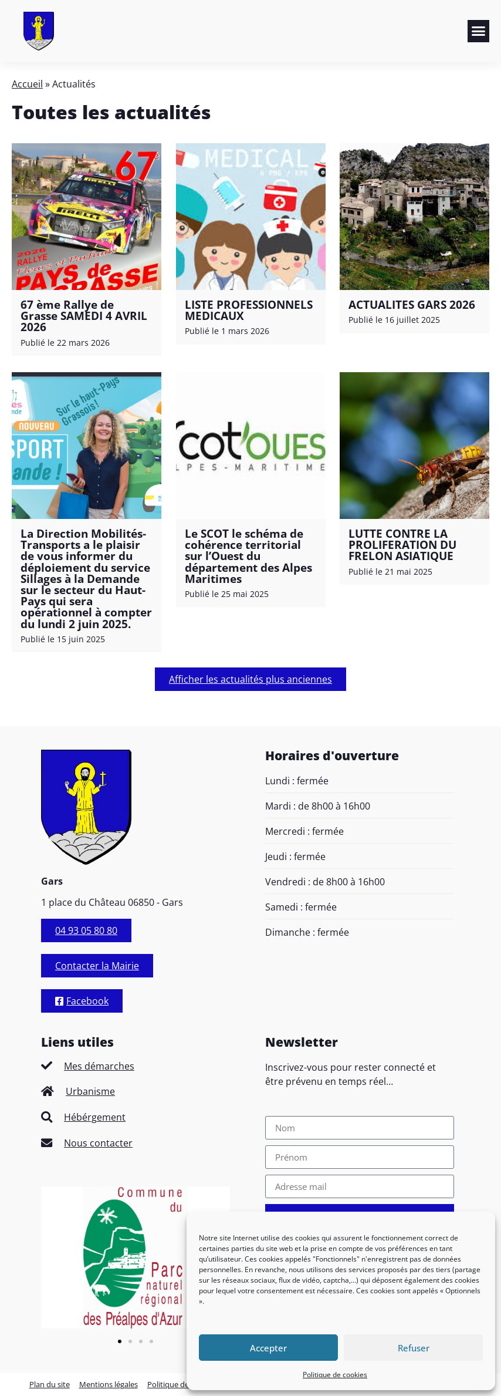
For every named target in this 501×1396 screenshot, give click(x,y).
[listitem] (135, 1065)
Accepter (268, 1348)
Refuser (413, 1348)
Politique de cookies (335, 1375)
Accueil (27, 83)
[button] (479, 31)
